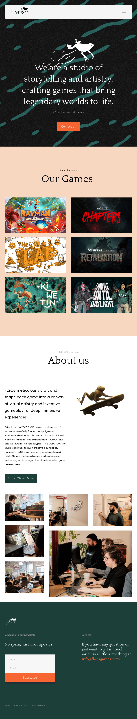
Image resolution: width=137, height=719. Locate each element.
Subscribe (30, 677)
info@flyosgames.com (101, 659)
